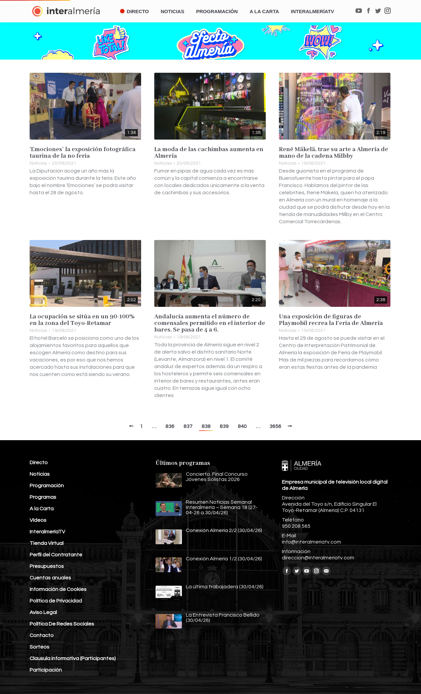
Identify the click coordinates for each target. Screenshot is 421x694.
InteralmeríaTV (47, 531)
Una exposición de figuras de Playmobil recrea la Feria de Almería (331, 320)
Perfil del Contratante (56, 554)
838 (206, 426)
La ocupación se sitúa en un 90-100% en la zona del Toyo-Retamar (82, 320)
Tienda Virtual (46, 543)
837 (188, 426)
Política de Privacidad (56, 600)
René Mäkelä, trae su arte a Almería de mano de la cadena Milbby (333, 152)
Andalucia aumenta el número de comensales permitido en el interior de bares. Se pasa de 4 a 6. (209, 323)
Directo (39, 462)
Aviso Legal (43, 612)
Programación (47, 485)
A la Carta (42, 508)
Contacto (42, 635)
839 (224, 426)
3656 (275, 426)
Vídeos (38, 520)
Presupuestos (47, 566)
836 (169, 426)
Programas (43, 497)
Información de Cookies (58, 589)
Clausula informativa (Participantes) (73, 658)
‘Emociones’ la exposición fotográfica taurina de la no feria (83, 152)
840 (242, 426)
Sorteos (39, 647)
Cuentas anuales (50, 577)
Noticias (38, 163)
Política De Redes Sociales (62, 624)
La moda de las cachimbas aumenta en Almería (208, 152)
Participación (46, 670)
